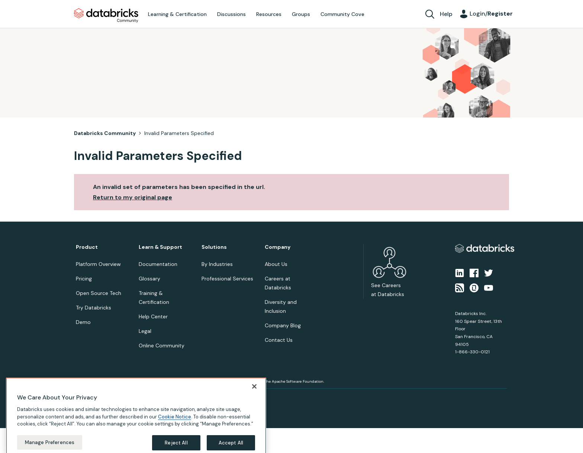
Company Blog (283, 325)
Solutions (214, 247)
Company (277, 247)
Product (87, 247)
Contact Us (279, 340)
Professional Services (227, 278)
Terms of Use (119, 397)
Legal (145, 331)
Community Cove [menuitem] (342, 14)
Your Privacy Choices (156, 397)
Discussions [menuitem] (231, 14)
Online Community (161, 345)
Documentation (158, 264)
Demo (83, 322)
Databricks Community (106, 15)
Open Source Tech (98, 293)
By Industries (217, 264)
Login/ (491, 13)
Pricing (84, 278)
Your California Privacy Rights (208, 397)
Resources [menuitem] (268, 14)
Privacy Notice (88, 397)
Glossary (149, 278)
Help (446, 14)
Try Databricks (93, 307)
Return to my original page (132, 197)
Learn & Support (160, 247)
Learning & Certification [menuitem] (177, 14)
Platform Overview (98, 264)
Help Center (153, 316)
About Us (276, 264)
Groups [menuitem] (301, 14)
